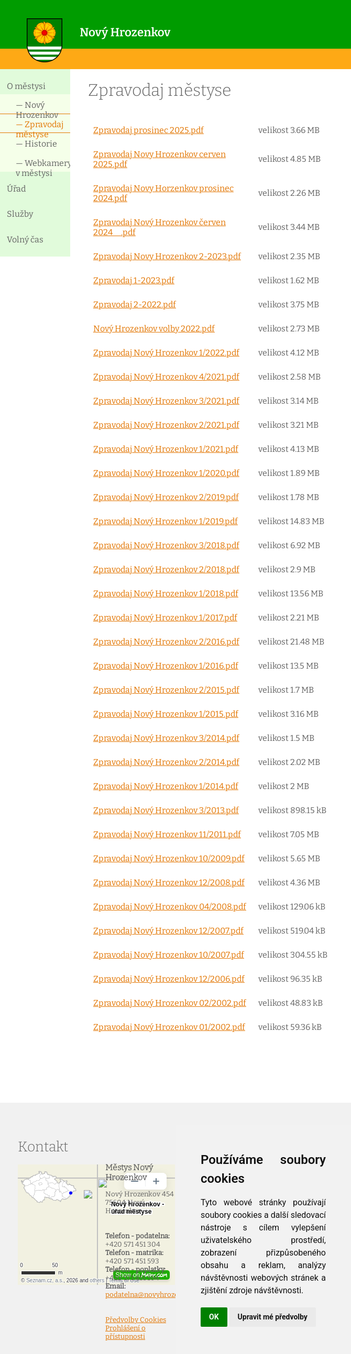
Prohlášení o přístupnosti (125, 1332)
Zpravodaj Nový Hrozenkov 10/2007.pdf (168, 955)
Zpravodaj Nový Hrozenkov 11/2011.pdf (167, 834)
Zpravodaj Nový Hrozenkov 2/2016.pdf (166, 642)
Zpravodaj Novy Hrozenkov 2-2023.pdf (167, 256)
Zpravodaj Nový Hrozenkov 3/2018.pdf (166, 545)
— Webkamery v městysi (43, 167)
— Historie (36, 144)
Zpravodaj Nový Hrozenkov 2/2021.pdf (166, 425)
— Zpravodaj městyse (39, 128)
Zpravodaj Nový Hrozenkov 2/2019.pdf (166, 497)
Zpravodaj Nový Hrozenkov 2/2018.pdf (166, 569)
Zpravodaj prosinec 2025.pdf (148, 130)
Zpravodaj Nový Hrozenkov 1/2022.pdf (166, 353)
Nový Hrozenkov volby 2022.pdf (154, 329)
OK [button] (214, 1317)
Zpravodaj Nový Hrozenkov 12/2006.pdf (169, 979)
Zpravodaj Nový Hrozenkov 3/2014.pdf (166, 738)
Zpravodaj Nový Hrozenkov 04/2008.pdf (169, 907)
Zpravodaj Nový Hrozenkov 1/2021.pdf (165, 449)
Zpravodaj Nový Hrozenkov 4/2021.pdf (166, 377)
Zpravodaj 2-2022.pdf (134, 304)
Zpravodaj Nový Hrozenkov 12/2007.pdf (168, 931)
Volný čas (25, 240)
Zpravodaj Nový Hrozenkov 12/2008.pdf (169, 882)
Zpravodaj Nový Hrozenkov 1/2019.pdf (165, 521)
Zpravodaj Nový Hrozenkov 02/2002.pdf (169, 1003)
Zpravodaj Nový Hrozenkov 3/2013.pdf (166, 810)
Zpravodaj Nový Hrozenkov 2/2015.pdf (166, 690)
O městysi (26, 86)
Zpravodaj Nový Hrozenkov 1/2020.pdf (166, 473)
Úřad (16, 189)
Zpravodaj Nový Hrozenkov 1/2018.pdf (165, 593)
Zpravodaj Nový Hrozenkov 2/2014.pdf (166, 762)
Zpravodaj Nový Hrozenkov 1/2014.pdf (165, 786)
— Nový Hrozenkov (37, 109)
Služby (20, 214)
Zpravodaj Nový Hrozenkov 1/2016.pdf (165, 666)
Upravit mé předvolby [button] (273, 1317)
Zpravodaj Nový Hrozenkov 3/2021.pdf (166, 401)
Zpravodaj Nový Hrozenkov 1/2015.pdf (165, 714)
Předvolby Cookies (135, 1320)
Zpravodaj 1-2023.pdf (133, 280)
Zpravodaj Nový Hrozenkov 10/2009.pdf (169, 858)
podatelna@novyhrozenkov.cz (153, 1295)
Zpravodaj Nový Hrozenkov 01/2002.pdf (169, 1027)
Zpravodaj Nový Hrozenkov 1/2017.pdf (165, 618)
